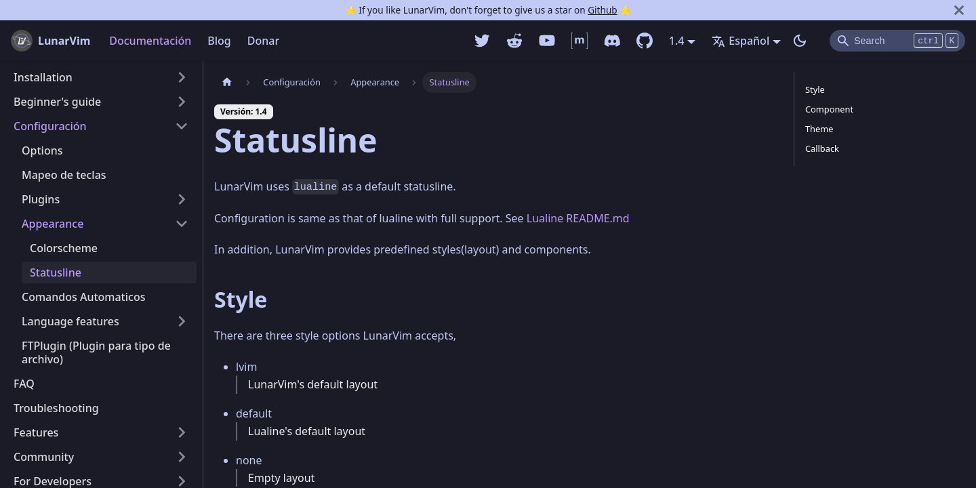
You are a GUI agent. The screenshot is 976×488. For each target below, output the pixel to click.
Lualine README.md (578, 218)
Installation (43, 77)
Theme (819, 129)
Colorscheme (64, 248)
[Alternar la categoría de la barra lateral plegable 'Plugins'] (182, 199)
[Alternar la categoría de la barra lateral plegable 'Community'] (182, 457)
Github (602, 9)
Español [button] (740, 40)
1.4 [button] (677, 40)
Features (36, 432)
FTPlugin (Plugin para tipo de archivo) (96, 352)
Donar (263, 40)
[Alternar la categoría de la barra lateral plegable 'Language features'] (182, 321)
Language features (70, 321)
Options (42, 150)
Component (829, 109)
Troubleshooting (56, 408)
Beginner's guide (57, 101)
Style (815, 89)
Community (44, 456)
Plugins (41, 199)
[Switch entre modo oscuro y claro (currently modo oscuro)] (800, 41)
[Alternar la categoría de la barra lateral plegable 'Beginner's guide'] (182, 102)
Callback (822, 148)
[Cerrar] (959, 10)
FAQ (24, 383)
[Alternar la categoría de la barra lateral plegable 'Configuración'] (182, 126)
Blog (218, 40)
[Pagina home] (227, 82)
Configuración (50, 126)
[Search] (897, 41)
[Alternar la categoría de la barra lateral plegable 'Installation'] (182, 77)
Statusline (55, 272)
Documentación (150, 40)
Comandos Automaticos (83, 296)
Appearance (52, 223)
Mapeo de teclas (64, 174)
